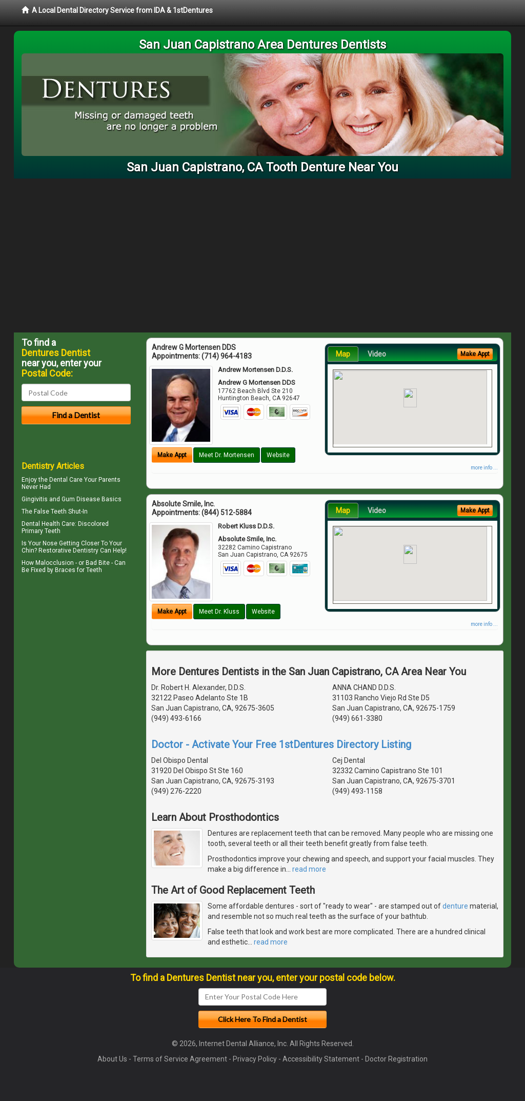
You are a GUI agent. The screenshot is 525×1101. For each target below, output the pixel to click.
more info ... (484, 467)
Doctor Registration (396, 1059)
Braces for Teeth (78, 570)
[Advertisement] (262, 255)
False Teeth (50, 511)
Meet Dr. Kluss (219, 611)
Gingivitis (35, 499)
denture (455, 906)
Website (278, 455)
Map (343, 354)
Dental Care (66, 479)
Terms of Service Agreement (180, 1059)
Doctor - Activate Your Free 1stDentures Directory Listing (281, 744)
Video (377, 354)
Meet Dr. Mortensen (226, 455)
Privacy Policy (255, 1059)
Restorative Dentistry (68, 550)
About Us (112, 1059)
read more (309, 869)
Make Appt (172, 455)
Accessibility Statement (320, 1059)
